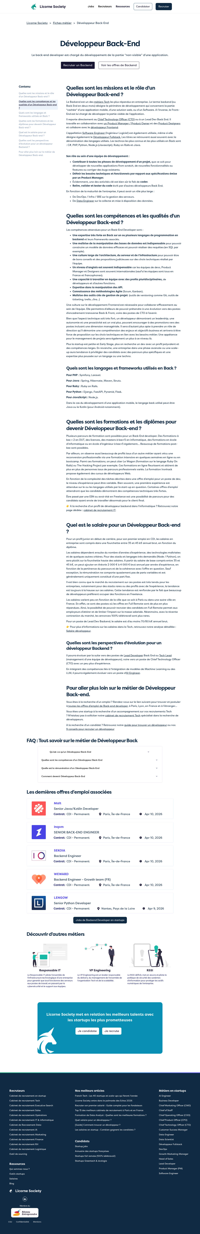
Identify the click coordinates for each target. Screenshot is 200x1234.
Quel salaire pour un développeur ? (93, 1120)
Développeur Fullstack (170, 1144)
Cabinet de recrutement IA (23, 1129)
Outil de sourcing (18, 1154)
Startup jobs (81, 1146)
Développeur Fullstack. (107, 137)
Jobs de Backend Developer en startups (100, 920)
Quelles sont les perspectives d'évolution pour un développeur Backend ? (35, 143)
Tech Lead (165, 655)
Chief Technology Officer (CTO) (116, 119)
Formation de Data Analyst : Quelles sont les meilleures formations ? (110, 1115)
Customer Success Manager (173, 1129)
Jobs (91, 6)
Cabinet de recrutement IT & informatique (31, 1120)
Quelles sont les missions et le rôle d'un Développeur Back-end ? (36, 95)
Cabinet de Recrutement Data (25, 1125)
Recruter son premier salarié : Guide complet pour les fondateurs (108, 1105)
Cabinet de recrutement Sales (25, 1110)
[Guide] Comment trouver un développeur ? (97, 1125)
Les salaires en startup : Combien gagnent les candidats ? (105, 1129)
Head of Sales (166, 1159)
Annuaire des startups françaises (92, 1151)
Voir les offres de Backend (119, 65)
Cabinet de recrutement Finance (26, 1139)
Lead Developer (133, 655)
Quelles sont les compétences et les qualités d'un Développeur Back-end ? (38, 104)
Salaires (13, 1178)
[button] (123, 6)
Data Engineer (85, 201)
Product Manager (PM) (170, 1168)
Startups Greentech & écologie (91, 1161)
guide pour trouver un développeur (145, 725)
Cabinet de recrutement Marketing (27, 1134)
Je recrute (112, 1031)
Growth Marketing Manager (173, 1154)
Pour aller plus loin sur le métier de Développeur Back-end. (37, 153)
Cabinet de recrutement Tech (24, 1100)
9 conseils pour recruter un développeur (90, 729)
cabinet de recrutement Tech (122, 715)
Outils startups (17, 1174)
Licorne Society (37, 23)
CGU (10, 1222)
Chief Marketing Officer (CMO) (175, 1105)
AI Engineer (133, 673)
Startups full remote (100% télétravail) (95, 1156)
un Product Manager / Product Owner (127, 123)
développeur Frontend (104, 127)
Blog (11, 1183)
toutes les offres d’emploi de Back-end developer (98, 706)
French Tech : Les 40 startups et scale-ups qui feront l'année (106, 1096)
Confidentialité (22, 1222)
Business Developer (169, 1100)
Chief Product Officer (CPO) (173, 1120)
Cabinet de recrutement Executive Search (31, 1105)
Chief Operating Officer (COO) (174, 1115)
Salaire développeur (78, 631)
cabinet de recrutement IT (99, 510)
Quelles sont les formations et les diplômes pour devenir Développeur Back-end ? (37, 124)
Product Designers (169, 123)
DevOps (163, 1149)
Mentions (37, 1222)
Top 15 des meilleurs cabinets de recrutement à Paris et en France (109, 1110)
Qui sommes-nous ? (19, 1169)
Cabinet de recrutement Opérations (28, 1115)
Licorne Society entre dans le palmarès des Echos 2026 (103, 1100)
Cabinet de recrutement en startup (27, 1096)
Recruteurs (105, 6)
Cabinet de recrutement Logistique (27, 1149)
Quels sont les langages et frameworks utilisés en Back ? (34, 114)
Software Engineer (93, 133)
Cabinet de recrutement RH (23, 1144)
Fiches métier (62, 23)
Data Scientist (166, 1139)
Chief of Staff (165, 1110)
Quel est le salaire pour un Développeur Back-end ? (32, 134)
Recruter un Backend (77, 65)
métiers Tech (102, 102)
